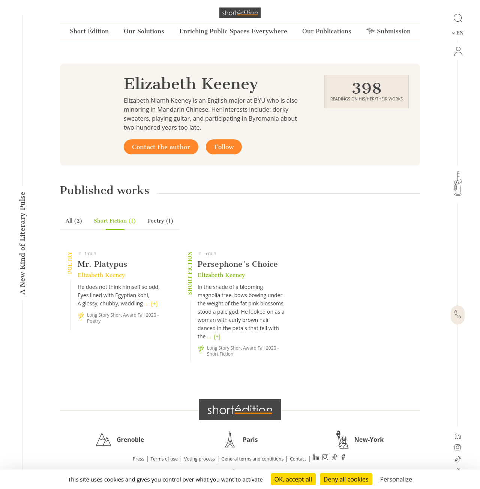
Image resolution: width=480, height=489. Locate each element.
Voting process (199, 459)
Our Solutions (144, 31)
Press (138, 459)
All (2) (74, 221)
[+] (154, 303)
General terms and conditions (252, 459)
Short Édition (89, 31)
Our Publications (326, 31)
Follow (224, 147)
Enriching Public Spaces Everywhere (233, 31)
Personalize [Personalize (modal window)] (396, 479)
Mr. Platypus (102, 264)
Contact (298, 459)
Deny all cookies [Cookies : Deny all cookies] (346, 479)
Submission (388, 31)
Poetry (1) (160, 221)
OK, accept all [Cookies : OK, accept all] (293, 479)
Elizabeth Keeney (101, 275)
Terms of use (164, 459)
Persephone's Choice (238, 264)
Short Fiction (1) (115, 221)
